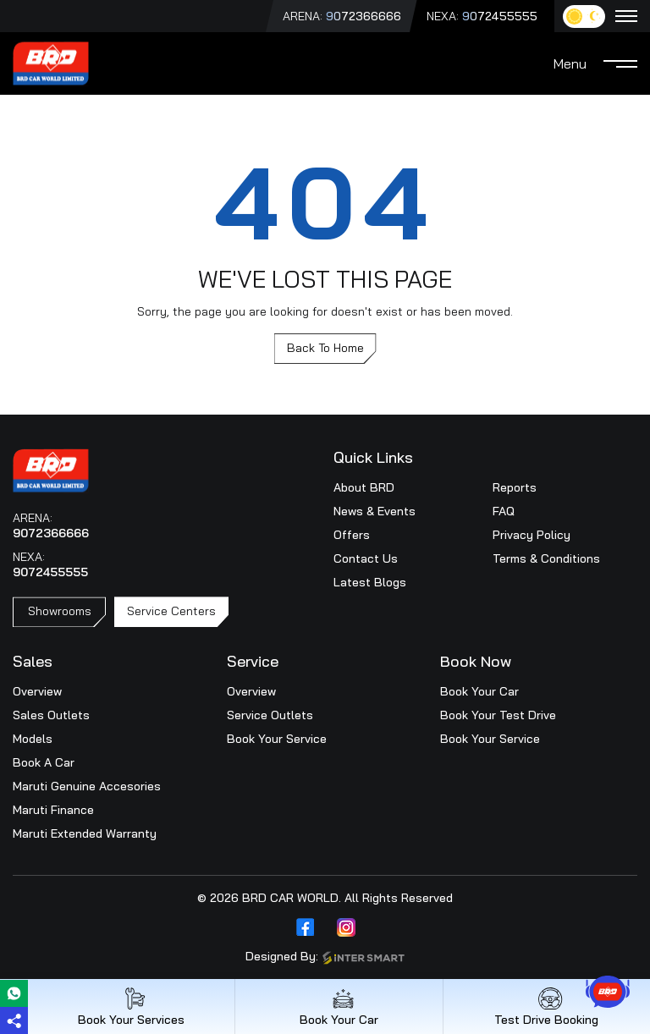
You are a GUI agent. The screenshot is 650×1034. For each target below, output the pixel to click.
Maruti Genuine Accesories (87, 786)
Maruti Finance (53, 809)
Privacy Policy (531, 534)
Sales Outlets (51, 715)
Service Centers (171, 611)
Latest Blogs (369, 582)
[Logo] (51, 61)
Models (32, 738)
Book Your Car (479, 691)
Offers (351, 534)
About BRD (363, 487)
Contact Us (365, 558)
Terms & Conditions (546, 558)
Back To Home (325, 347)
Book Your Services (131, 1006)
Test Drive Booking (546, 1006)
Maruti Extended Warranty (85, 833)
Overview (37, 691)
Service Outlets (270, 715)
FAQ (504, 511)
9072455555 (499, 16)
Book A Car (43, 762)
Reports (515, 487)
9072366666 (363, 16)
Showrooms (59, 611)
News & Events (374, 511)
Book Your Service (277, 738)
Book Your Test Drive (498, 715)
